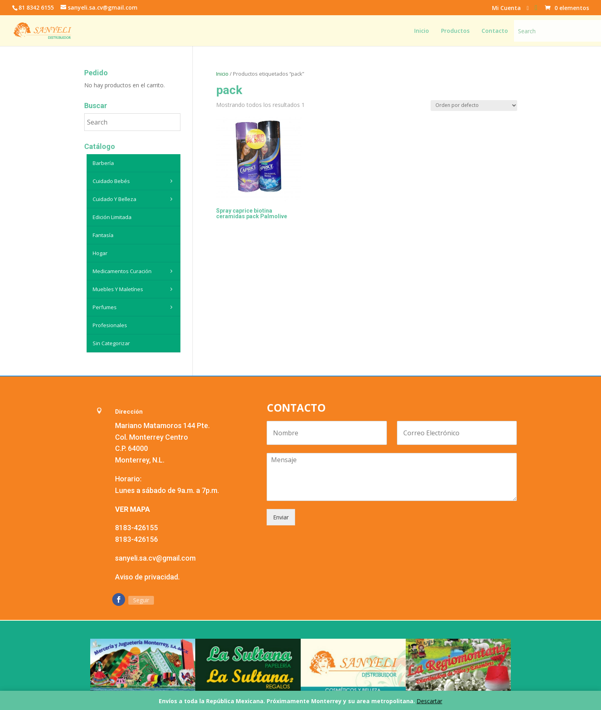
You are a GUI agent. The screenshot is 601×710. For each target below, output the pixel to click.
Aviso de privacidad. (147, 577)
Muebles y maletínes (134, 289)
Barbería (103, 163)
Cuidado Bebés (134, 181)
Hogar (100, 253)
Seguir (141, 600)
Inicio (222, 73)
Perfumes (134, 307)
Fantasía (103, 235)
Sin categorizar (111, 343)
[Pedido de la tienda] (474, 105)
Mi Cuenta (506, 8)
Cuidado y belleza (134, 199)
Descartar (429, 701)
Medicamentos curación (134, 271)
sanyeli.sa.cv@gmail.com (155, 558)
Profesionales (110, 325)
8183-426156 (136, 539)
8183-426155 (136, 527)
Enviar (281, 517)
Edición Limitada (112, 217)
